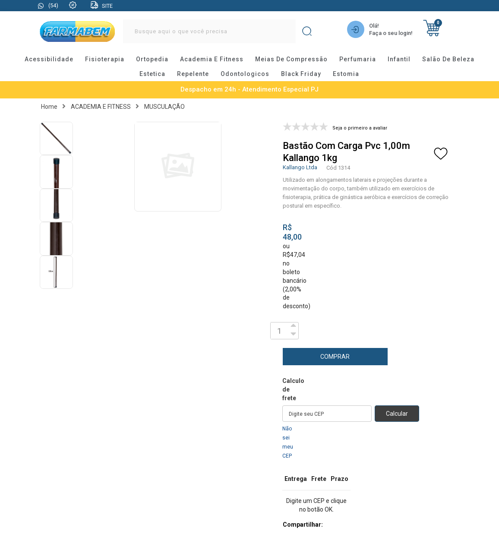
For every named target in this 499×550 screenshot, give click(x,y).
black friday (301, 73)
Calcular (397, 413)
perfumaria (357, 59)
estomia (346, 73)
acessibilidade (49, 59)
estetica (152, 73)
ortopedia (152, 59)
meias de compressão (291, 59)
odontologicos (245, 73)
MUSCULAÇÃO (164, 107)
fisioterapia (104, 59)
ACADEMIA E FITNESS (101, 107)
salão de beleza (448, 59)
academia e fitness (211, 59)
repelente (193, 73)
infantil (399, 59)
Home (49, 107)
